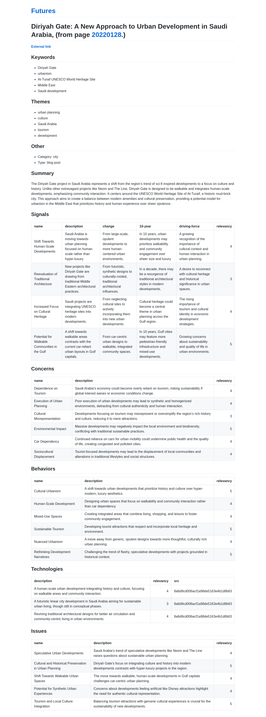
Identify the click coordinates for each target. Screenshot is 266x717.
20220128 (106, 34)
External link (41, 46)
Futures (43, 11)
